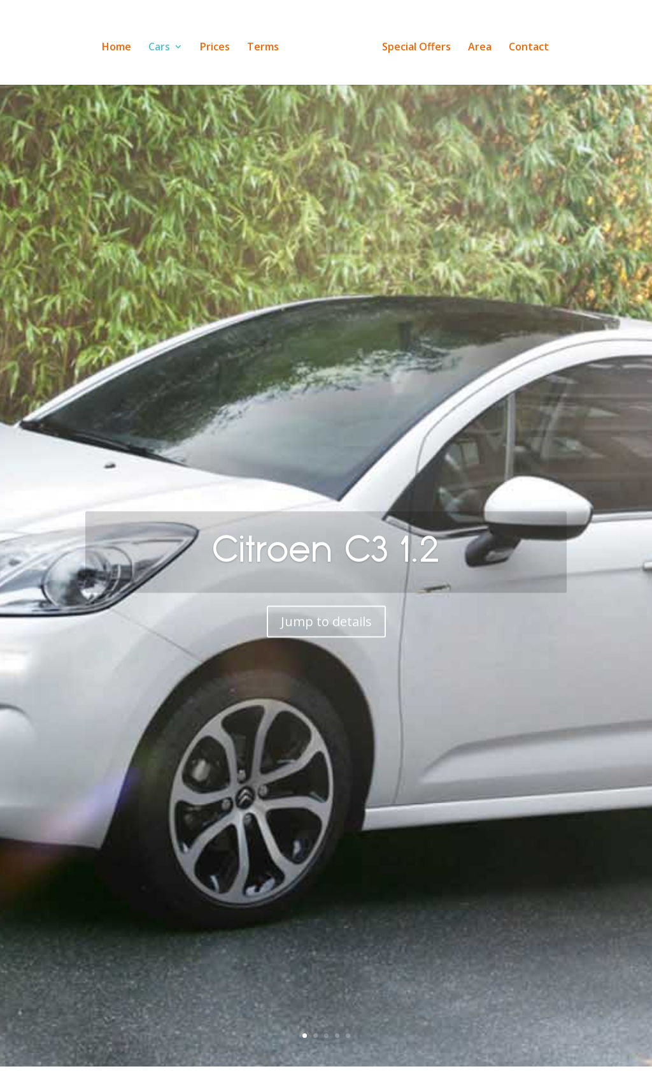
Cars (163, 43)
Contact (525, 43)
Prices (219, 43)
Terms (267, 43)
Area (476, 43)
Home (120, 43)
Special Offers (412, 43)
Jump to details (326, 639)
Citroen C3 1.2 (326, 566)
